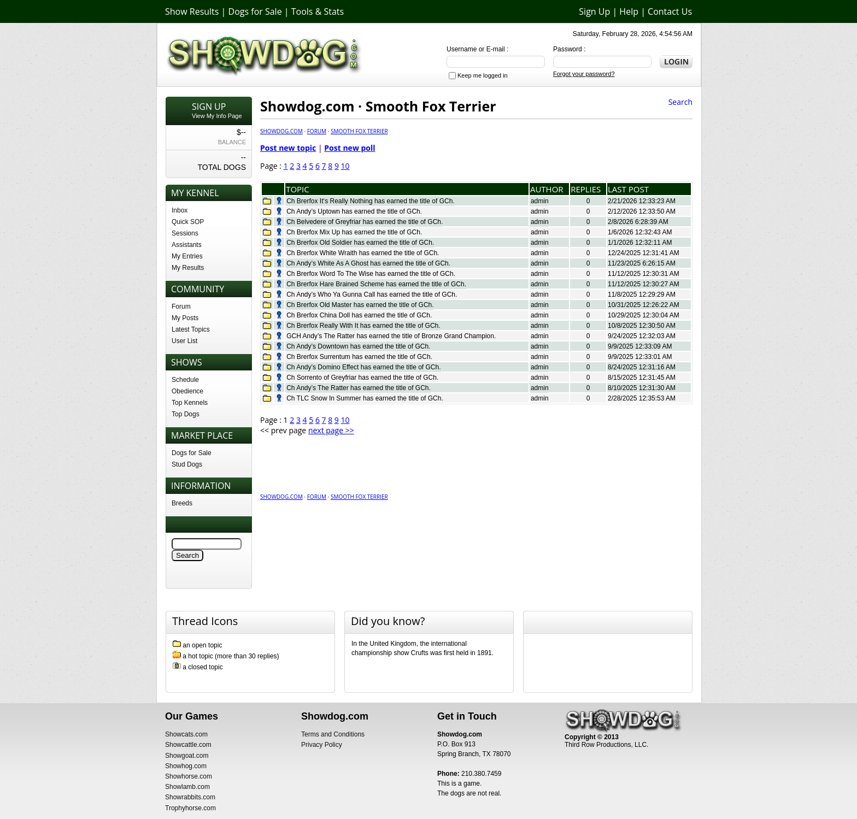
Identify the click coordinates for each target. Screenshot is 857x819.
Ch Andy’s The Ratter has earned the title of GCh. (358, 388)
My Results (188, 268)
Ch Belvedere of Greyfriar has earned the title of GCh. (364, 222)
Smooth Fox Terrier (359, 131)
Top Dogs (185, 414)
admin (540, 201)
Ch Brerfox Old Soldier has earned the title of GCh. (360, 242)
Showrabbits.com (190, 797)
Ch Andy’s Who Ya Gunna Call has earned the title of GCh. (371, 294)
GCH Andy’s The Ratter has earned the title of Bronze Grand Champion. (391, 336)
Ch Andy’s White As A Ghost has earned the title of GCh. (368, 263)
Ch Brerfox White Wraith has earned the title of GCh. (362, 253)
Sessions (185, 233)
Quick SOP (188, 222)
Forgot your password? (584, 73)
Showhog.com (186, 766)
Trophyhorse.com (190, 808)
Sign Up (594, 11)
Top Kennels (190, 402)
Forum (181, 306)
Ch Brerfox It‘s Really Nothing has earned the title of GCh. (370, 201)
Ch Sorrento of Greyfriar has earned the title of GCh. (362, 377)
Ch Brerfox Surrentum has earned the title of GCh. (359, 357)
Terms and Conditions (333, 734)
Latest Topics (191, 329)
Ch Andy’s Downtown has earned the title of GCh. (358, 346)
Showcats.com (186, 734)
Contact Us (670, 11)
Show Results (192, 11)
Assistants (187, 245)
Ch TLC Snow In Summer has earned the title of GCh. (364, 398)
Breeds (182, 503)
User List (184, 341)
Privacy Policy (321, 745)
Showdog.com (281, 131)
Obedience (187, 391)
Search (680, 102)
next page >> (331, 430)
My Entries (187, 256)
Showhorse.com (188, 776)
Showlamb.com (187, 787)
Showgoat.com (186, 755)
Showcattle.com (188, 745)
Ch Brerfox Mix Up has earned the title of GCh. (354, 232)
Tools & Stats (317, 11)
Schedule (185, 380)
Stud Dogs (187, 464)
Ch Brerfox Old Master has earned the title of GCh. (359, 305)
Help (628, 11)
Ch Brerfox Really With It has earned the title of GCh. (363, 325)
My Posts (185, 318)
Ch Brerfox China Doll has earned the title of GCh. (359, 315)
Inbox (179, 210)
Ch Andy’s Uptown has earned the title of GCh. (354, 211)
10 (345, 166)
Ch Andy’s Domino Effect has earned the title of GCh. (363, 367)
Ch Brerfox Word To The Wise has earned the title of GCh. (370, 274)
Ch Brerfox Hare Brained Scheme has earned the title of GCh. (376, 284)
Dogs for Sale (255, 11)
